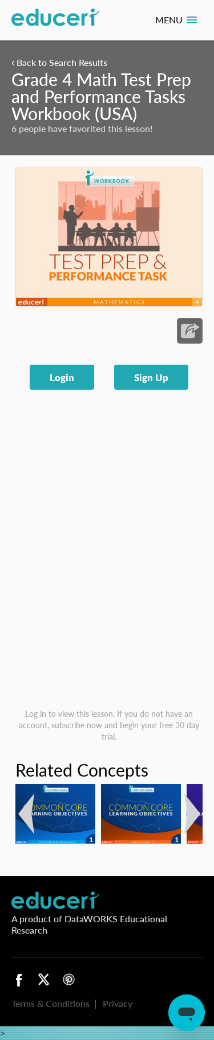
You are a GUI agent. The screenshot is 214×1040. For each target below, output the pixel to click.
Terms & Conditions (50, 1003)
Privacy (117, 1003)
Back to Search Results (59, 62)
